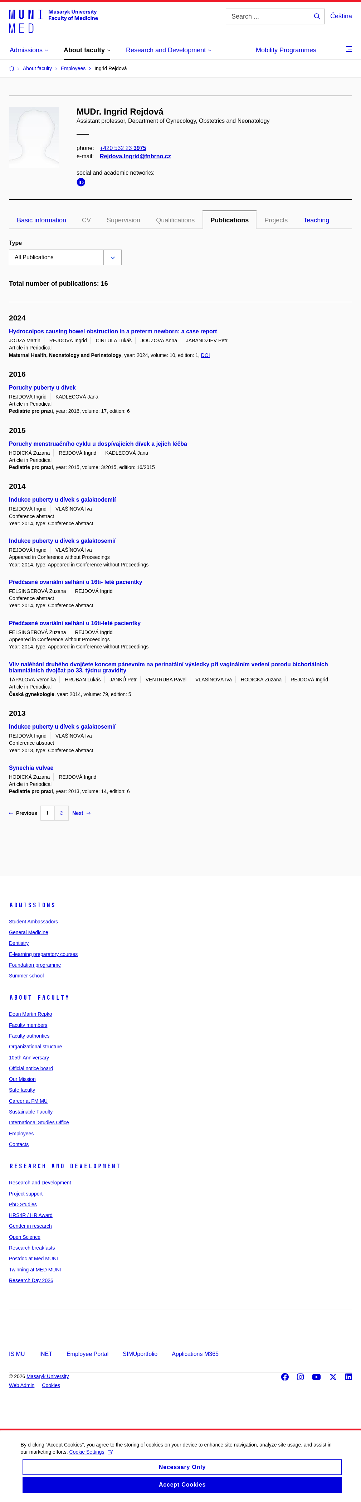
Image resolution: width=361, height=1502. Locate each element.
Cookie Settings (97, 1460)
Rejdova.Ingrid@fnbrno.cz (135, 156)
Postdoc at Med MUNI (33, 1258)
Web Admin (21, 1385)
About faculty (39, 997)
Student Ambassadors (33, 921)
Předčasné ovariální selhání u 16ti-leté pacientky (75, 623)
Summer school (26, 976)
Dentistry (19, 943)
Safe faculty (22, 1090)
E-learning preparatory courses (43, 954)
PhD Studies (23, 1204)
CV (86, 220)
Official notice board (31, 1068)
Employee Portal (87, 1354)
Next (81, 813)
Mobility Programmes (286, 50)
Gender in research (30, 1226)
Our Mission (22, 1079)
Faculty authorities (29, 1036)
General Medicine (28, 932)
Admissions (32, 905)
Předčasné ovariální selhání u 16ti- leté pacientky (75, 582)
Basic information (41, 220)
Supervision (123, 220)
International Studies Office (39, 1122)
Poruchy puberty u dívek (42, 388)
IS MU (17, 1354)
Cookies (51, 1385)
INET (45, 1354)
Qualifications (175, 220)
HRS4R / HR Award (31, 1215)
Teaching (316, 220)
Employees (21, 1133)
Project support (26, 1194)
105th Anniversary (29, 1058)
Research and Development (65, 1166)
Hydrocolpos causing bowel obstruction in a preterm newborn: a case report (113, 331)
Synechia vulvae (31, 768)
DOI (205, 355)
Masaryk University (47, 1376)
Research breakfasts (32, 1248)
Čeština (341, 16)
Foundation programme (35, 965)
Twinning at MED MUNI (35, 1269)
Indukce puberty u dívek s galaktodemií (62, 500)
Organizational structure (35, 1046)
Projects (276, 220)
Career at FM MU (28, 1101)
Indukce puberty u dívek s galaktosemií (62, 541)
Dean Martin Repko (30, 1014)
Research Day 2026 (31, 1280)
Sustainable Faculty (31, 1112)
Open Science (24, 1237)
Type (15, 243)
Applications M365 (195, 1354)
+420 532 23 (123, 148)
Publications (229, 220)
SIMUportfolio (140, 1354)
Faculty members (28, 1025)
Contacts (19, 1144)
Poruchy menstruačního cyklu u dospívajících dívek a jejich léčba (98, 444)
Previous (23, 813)
